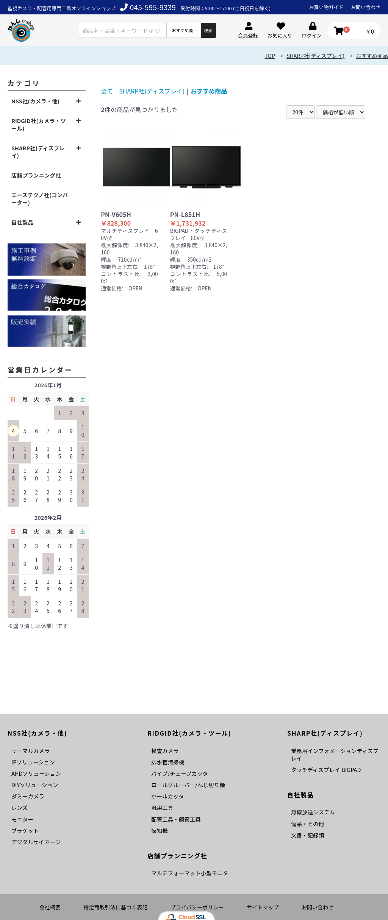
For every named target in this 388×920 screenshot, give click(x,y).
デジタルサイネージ (36, 842)
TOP (269, 55)
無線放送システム (313, 812)
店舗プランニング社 (36, 175)
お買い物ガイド (326, 7)
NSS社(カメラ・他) (35, 101)
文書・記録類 (307, 835)
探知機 (159, 830)
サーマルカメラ (30, 751)
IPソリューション (33, 762)
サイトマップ (263, 907)
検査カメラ (165, 751)
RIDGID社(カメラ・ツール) (38, 124)
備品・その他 (307, 824)
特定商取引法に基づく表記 (115, 907)
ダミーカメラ (27, 796)
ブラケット (25, 830)
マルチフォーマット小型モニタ (189, 873)
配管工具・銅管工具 (176, 819)
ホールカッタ (167, 796)
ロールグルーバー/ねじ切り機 (188, 785)
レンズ (19, 807)
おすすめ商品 (372, 55)
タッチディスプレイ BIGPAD (326, 769)
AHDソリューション (36, 773)
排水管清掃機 (167, 762)
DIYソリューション (34, 785)
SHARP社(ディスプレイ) (315, 55)
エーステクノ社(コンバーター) (39, 198)
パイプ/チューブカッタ (179, 773)
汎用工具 (162, 807)
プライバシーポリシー (197, 907)
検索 (208, 30)
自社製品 (22, 222)
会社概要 (50, 907)
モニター (22, 819)
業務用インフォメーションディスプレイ (335, 754)
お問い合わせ (365, 7)
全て (107, 90)
